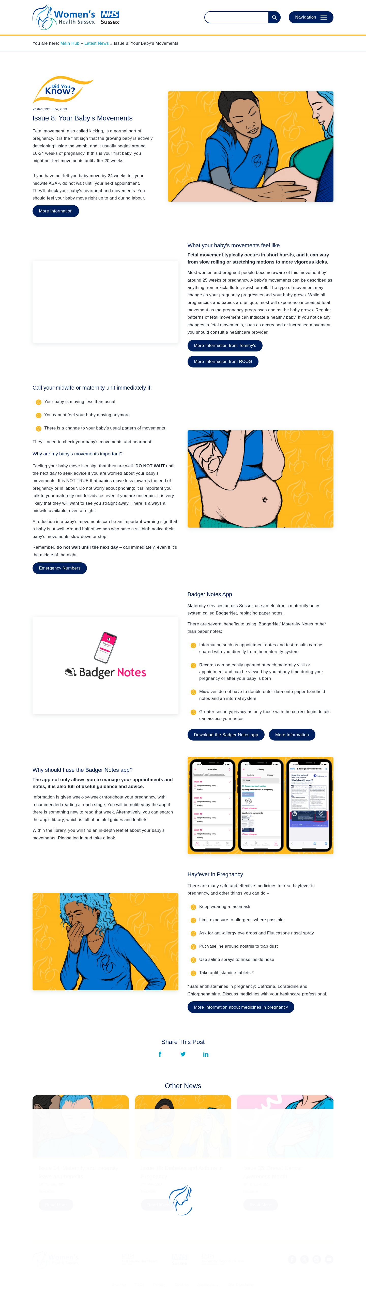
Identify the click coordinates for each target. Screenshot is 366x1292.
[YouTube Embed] (105, 302)
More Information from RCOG (223, 361)
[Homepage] (76, 17)
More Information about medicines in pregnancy (241, 1007)
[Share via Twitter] (183, 1054)
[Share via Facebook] (160, 1054)
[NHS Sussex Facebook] (292, 1259)
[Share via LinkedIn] (205, 1054)
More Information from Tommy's (225, 345)
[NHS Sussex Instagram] (316, 1259)
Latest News (96, 43)
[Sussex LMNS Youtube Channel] (329, 1259)
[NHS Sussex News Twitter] (304, 1259)
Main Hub (70, 43)
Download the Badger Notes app (226, 734)
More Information (55, 211)
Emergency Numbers (60, 568)
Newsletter (46, 1191)
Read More (56, 1204)
